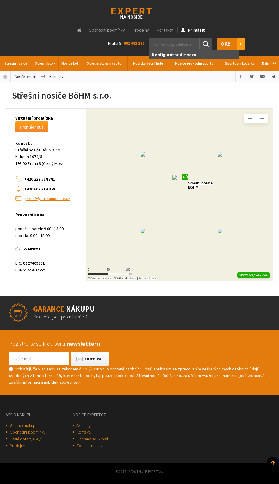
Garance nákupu (24, 425)
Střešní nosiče (15, 63)
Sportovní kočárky (239, 63)
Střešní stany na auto (104, 63)
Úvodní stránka (5, 76)
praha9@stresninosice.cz (47, 198)
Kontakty (165, 30)
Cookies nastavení (91, 445)
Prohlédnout (31, 127)
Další (269, 61)
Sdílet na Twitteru (251, 76)
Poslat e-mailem (262, 76)
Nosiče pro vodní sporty (194, 63)
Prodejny (141, 30)
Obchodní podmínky (107, 30)
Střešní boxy (45, 63)
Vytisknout (273, 76)
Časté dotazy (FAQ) (26, 439)
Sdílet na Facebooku (241, 76)
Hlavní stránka (79, 30)
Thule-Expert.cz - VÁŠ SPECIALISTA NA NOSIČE (139, 12)
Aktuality (83, 425)
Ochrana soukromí (92, 439)
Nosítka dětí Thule (148, 63)
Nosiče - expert (25, 76)
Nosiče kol (69, 63)
